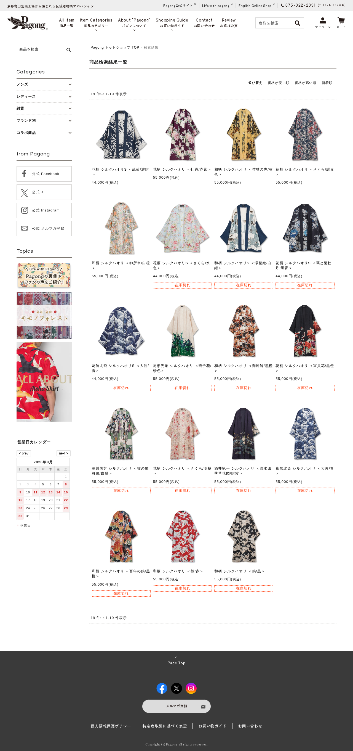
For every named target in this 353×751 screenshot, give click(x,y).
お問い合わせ (250, 726)
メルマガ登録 (176, 705)
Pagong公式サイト (178, 5)
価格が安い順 (279, 83)
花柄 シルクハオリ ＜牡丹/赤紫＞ (182, 169)
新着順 (327, 83)
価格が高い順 (306, 83)
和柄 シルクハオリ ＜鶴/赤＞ (178, 571)
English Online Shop (255, 5)
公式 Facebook (45, 174)
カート (341, 23)
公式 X (38, 192)
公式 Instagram (46, 210)
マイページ (323, 23)
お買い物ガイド (212, 726)
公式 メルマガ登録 (48, 228)
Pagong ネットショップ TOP (115, 47)
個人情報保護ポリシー (111, 726)
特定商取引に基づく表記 (165, 726)
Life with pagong (216, 5)
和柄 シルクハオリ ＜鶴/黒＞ (239, 571)
